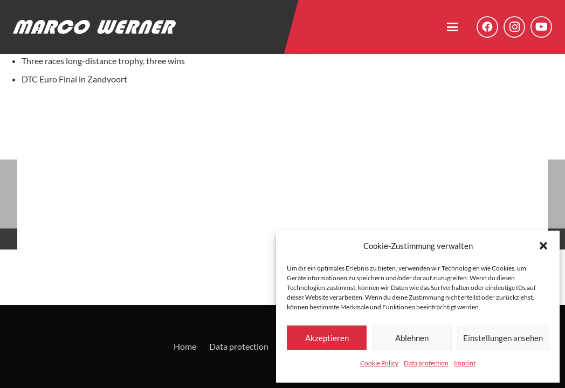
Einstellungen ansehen (503, 338)
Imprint (465, 363)
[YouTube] (541, 27)
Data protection (426, 363)
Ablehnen (412, 338)
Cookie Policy (379, 363)
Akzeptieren (327, 338)
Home (185, 346)
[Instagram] (514, 27)
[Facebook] (487, 27)
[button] (543, 245)
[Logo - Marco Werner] (94, 27)
